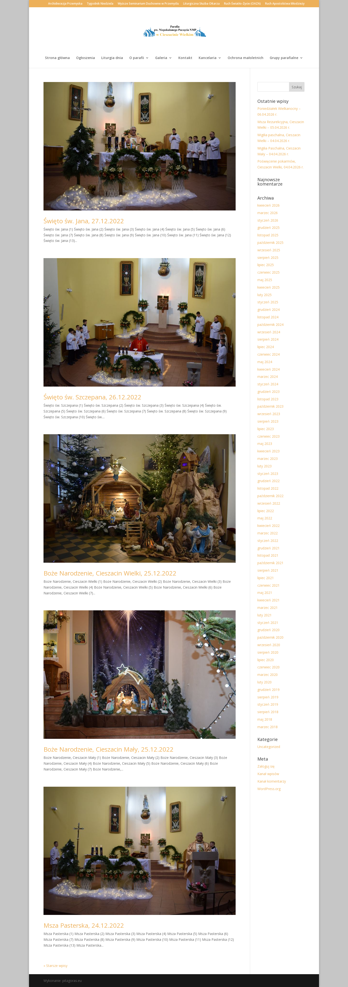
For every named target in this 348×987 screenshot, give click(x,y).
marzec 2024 (267, 376)
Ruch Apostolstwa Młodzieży (284, 4)
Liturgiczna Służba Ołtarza (201, 4)
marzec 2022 (267, 533)
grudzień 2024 (268, 309)
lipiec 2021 (265, 578)
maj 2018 (264, 719)
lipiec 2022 (265, 510)
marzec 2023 (267, 458)
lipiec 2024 (265, 346)
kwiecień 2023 (268, 451)
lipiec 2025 (265, 264)
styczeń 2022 (267, 540)
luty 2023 (264, 466)
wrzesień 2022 (268, 503)
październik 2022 (270, 496)
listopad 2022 (267, 488)
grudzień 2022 (268, 481)
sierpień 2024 (267, 339)
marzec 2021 (267, 607)
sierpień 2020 (267, 652)
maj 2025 (264, 279)
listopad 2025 (267, 235)
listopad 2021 (267, 555)
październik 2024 (270, 324)
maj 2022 (264, 518)
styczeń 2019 (267, 704)
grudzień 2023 (268, 391)
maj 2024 (264, 361)
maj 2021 (264, 592)
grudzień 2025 (268, 227)
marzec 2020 (267, 674)
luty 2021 (264, 615)
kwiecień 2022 (268, 525)
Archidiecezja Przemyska (65, 4)
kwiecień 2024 (268, 369)
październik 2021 (270, 563)
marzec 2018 (267, 727)
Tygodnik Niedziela (100, 4)
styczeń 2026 (267, 220)
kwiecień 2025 (268, 287)
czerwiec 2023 (268, 436)
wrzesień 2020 (268, 645)
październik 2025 (270, 242)
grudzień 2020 (268, 630)
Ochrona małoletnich (245, 58)
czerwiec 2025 (268, 272)
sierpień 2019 (267, 697)
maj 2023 (264, 443)
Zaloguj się (266, 766)
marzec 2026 (267, 212)
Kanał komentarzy (271, 781)
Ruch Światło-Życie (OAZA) (242, 4)
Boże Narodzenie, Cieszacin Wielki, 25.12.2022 (110, 573)
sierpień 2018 (267, 712)
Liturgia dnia (112, 58)
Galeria (161, 58)
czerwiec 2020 (268, 667)
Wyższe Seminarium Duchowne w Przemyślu (148, 4)
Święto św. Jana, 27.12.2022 (84, 221)
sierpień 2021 (267, 570)
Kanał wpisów (268, 773)
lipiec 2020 (265, 660)
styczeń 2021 (267, 622)
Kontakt (185, 58)
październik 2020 (270, 637)
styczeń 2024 (267, 384)
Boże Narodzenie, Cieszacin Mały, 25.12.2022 (109, 749)
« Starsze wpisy (55, 965)
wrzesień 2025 (268, 250)
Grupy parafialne (284, 58)
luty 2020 (264, 682)
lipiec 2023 (265, 428)
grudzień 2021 (268, 548)
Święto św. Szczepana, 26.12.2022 (92, 397)
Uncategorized (268, 746)
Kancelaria (208, 58)
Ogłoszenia (85, 58)
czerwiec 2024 (268, 354)
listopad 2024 (267, 317)
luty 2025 (264, 294)
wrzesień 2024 (268, 332)
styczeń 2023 (267, 473)
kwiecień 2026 (268, 205)
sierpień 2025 (267, 257)
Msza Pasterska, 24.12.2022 (84, 925)
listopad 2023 (267, 399)
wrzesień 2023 (268, 413)
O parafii (136, 58)
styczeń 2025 (267, 302)
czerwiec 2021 (268, 585)
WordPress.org (269, 788)
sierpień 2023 (267, 421)
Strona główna (57, 58)
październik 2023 (270, 406)
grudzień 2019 (268, 689)
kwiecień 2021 (268, 600)
